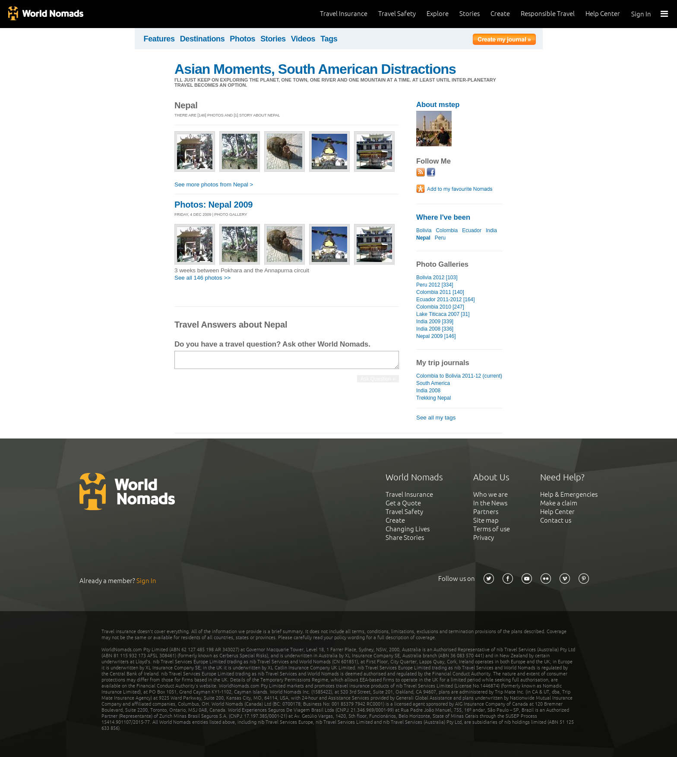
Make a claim (558, 503)
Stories (469, 13)
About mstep (437, 105)
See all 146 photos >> (202, 277)
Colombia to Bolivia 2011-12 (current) (459, 376)
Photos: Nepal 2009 (213, 204)
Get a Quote (403, 503)
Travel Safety (397, 13)
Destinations (202, 39)
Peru (440, 238)
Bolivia (423, 230)
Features (159, 39)
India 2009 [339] (434, 322)
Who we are (490, 494)
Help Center (602, 13)
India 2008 (428, 391)
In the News (490, 503)
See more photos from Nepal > (213, 184)
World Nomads (45, 14)
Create (500, 13)
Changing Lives (408, 529)
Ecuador (471, 230)
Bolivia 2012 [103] (437, 277)
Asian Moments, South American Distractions (315, 69)
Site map (486, 520)
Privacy (483, 537)
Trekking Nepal (433, 398)
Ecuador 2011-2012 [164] (445, 299)
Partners (485, 511)
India (491, 230)
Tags (328, 39)
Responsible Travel (548, 13)
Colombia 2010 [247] (440, 307)
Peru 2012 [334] (434, 285)
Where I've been (443, 217)
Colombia (447, 230)
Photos (242, 39)
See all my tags (436, 417)
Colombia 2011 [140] (440, 292)
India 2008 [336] (434, 329)
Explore (438, 13)
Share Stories (405, 537)
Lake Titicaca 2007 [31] (443, 314)
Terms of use (491, 529)
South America (433, 383)
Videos (303, 39)
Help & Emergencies (569, 494)
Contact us (555, 520)
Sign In (641, 14)
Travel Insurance (343, 13)
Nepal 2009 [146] (436, 336)
